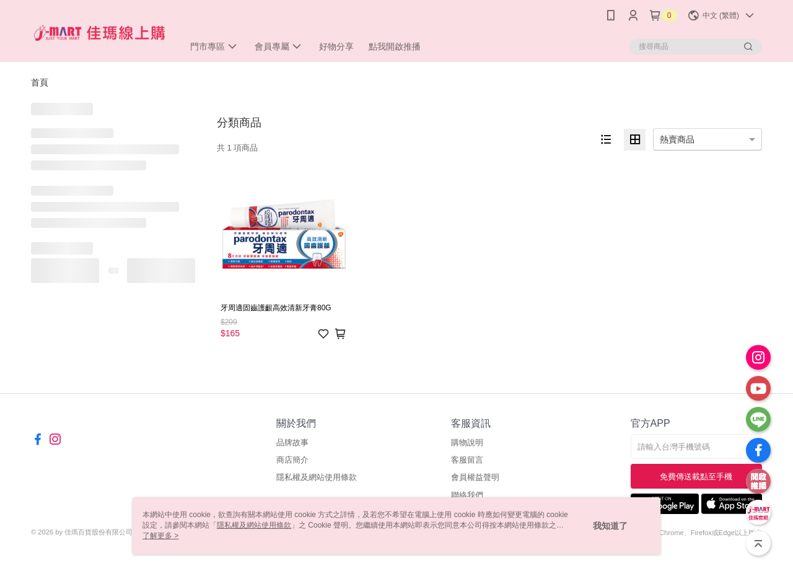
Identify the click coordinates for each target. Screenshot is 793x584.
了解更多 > (160, 535)
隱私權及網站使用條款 (316, 477)
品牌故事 (292, 442)
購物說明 (467, 442)
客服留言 (467, 459)
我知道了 (610, 526)
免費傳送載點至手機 (696, 476)
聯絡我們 (467, 495)
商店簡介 (292, 459)
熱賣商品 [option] (677, 139)
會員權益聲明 (475, 477)
